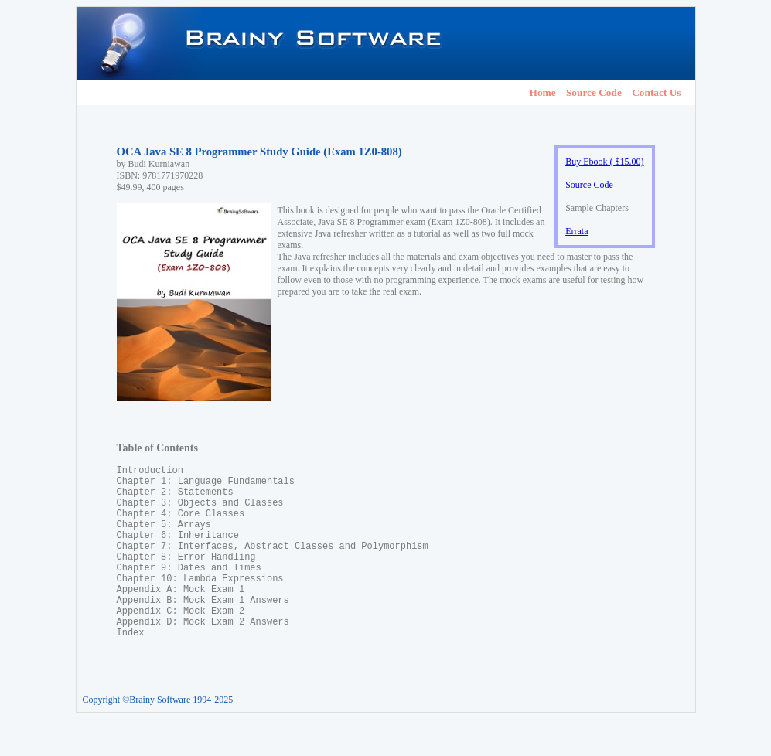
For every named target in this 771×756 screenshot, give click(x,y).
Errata (576, 231)
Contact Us (656, 92)
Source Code (594, 92)
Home (543, 92)
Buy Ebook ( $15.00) (604, 161)
